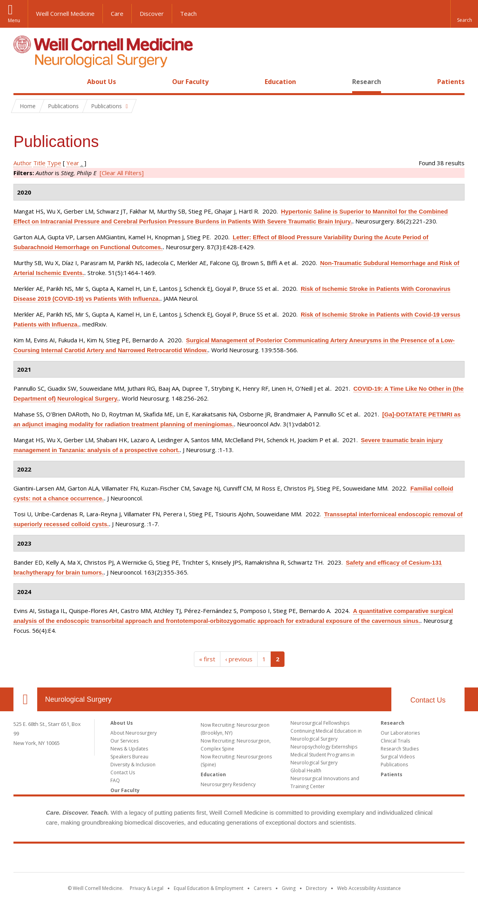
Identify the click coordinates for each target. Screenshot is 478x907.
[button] (464, 14)
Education (280, 81)
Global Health (305, 770)
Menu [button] (14, 20)
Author (22, 163)
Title (39, 163)
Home (22, 81)
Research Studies (400, 748)
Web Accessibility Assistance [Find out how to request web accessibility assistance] (369, 888)
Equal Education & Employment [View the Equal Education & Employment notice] (208, 888)
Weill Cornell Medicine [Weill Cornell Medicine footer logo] (239, 859)
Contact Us (428, 700)
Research (366, 81)
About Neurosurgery (133, 732)
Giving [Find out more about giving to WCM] (289, 888)
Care (117, 13)
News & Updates (129, 748)
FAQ (115, 780)
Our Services (124, 740)
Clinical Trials (395, 740)
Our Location (25, 699)
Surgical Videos (398, 756)
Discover (152, 13)
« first (207, 659)
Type (54, 163)
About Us (101, 81)
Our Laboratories (400, 732)
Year (72, 163)
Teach (188, 13)
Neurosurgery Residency (228, 784)
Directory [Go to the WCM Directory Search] (316, 888)
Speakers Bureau (129, 756)
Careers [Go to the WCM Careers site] (262, 888)
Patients (451, 81)
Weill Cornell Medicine (65, 13)
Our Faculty (190, 81)
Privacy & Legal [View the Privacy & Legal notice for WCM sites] (146, 888)
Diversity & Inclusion (133, 764)
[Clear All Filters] (122, 173)
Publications (394, 764)
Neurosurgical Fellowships (319, 723)
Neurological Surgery (78, 699)
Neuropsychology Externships (323, 746)
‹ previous (238, 659)
